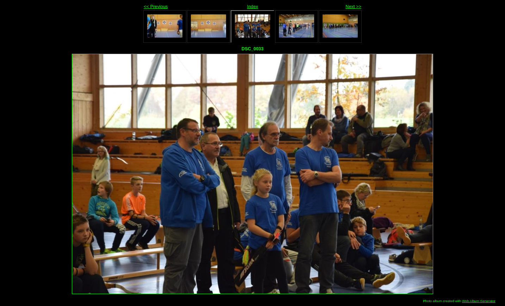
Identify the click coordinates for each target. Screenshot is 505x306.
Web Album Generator (478, 301)
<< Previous (156, 6)
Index (252, 6)
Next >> (353, 6)
